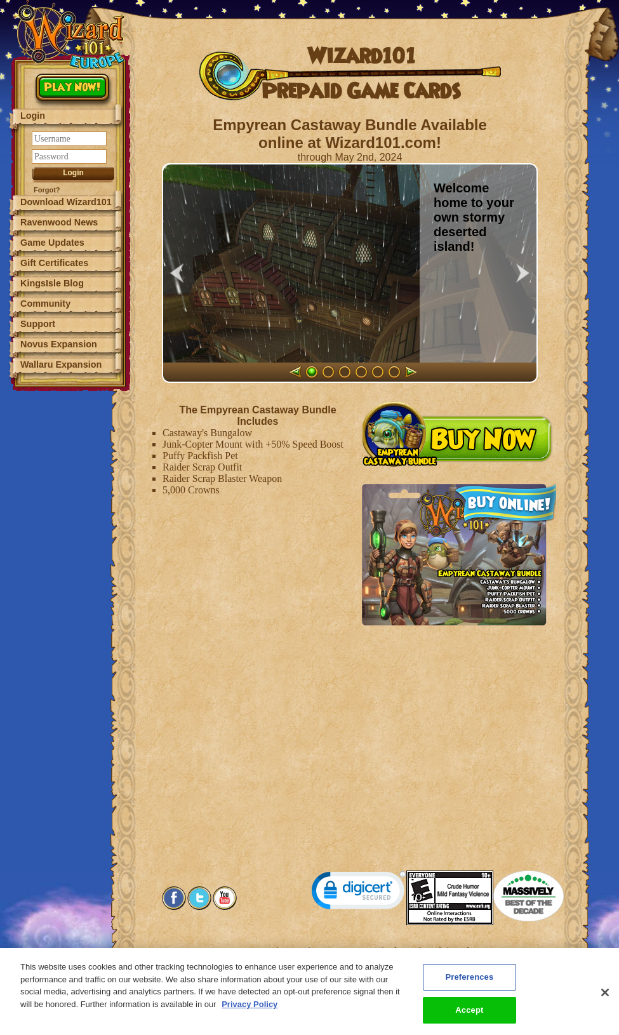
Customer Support (347, 950)
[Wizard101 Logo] (71, 34)
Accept (469, 1019)
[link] (358, 893)
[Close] (605, 1002)
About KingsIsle (417, 950)
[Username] (69, 138)
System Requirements (269, 950)
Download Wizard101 (66, 202)
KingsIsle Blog (52, 283)
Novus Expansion (58, 344)
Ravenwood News (59, 222)
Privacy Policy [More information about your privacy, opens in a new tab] (249, 1013)
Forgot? (47, 190)
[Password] (69, 156)
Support (37, 324)
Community (45, 303)
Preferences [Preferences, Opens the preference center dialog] (469, 987)
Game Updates (52, 242)
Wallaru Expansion (61, 364)
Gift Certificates (54, 263)
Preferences (474, 950)
